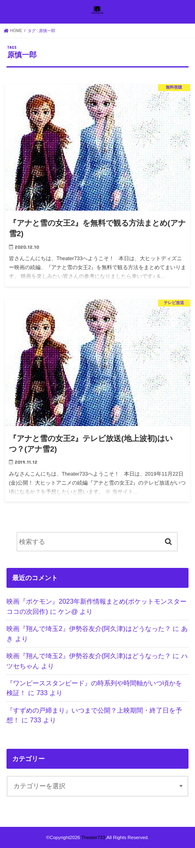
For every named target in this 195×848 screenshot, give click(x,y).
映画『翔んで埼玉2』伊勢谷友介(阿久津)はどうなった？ (88, 628)
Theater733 (93, 837)
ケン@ (68, 611)
